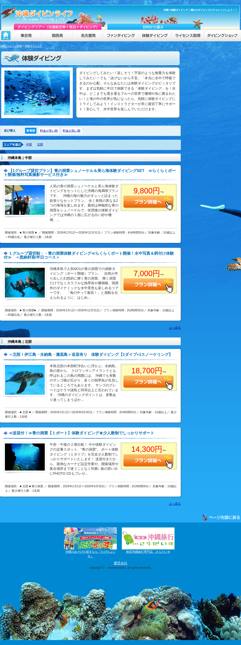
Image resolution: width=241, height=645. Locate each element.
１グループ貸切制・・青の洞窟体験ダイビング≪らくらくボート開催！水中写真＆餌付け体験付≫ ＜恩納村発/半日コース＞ (89, 255)
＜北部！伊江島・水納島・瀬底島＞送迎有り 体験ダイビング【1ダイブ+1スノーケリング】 (91, 354)
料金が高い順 (71, 130)
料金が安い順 (49, 130)
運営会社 (120, 563)
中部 (29, 144)
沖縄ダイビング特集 (11, 46)
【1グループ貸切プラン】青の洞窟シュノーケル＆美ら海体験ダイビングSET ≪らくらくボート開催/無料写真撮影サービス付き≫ (90, 173)
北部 (40, 144)
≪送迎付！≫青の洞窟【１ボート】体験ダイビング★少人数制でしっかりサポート (81, 433)
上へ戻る (175, 328)
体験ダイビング (33, 46)
